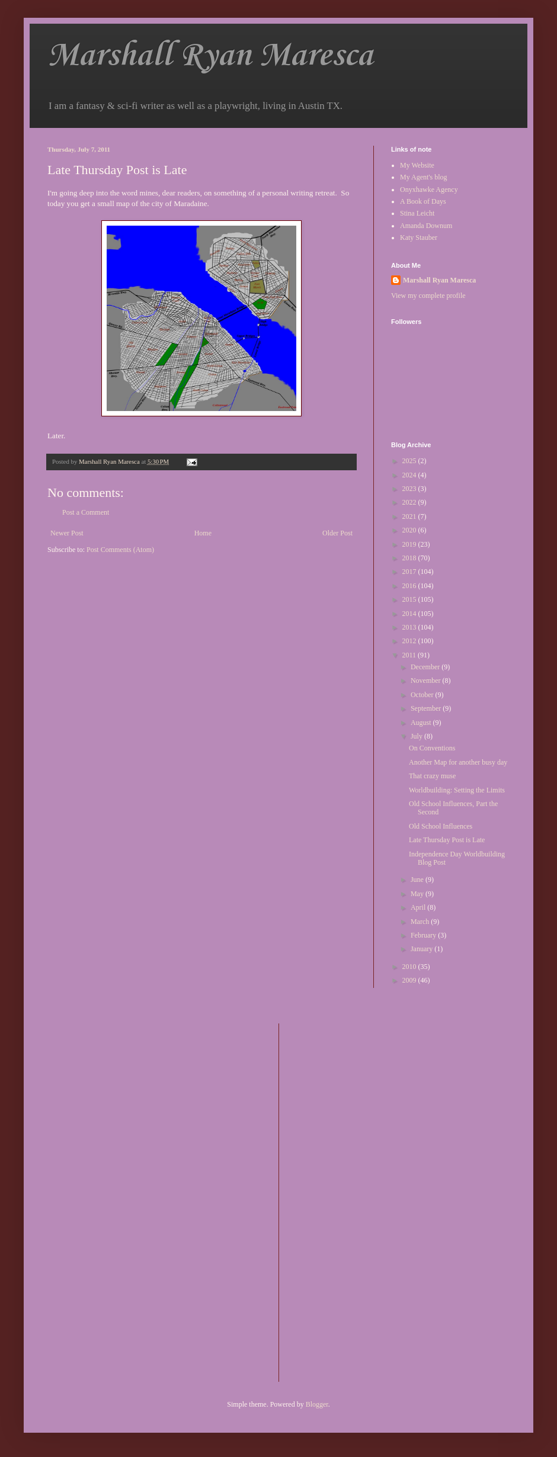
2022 (410, 502)
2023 (410, 488)
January (422, 949)
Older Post (337, 533)
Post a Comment (85, 512)
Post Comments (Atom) (120, 549)
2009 (410, 980)
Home (203, 533)
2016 (410, 586)
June (418, 879)
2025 (410, 461)
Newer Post (67, 533)
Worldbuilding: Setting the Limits (457, 790)
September (427, 708)
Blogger (317, 1404)
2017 (410, 571)
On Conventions (432, 748)
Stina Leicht (417, 213)
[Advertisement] (335, 1201)
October (423, 695)
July (417, 736)
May (418, 894)
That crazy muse (432, 776)
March (421, 921)
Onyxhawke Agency (429, 189)
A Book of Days (423, 201)
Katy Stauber (418, 237)
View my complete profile (428, 295)
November (427, 680)
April (419, 907)
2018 (410, 558)
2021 (410, 516)
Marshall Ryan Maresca (210, 56)
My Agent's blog (423, 177)
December (426, 667)
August (422, 722)
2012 (410, 641)
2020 (410, 530)
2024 (410, 475)
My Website (417, 165)
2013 (410, 627)
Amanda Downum (426, 226)
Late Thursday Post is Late (447, 840)
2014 (410, 613)
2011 (410, 655)
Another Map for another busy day (458, 762)
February (424, 935)
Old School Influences (440, 826)
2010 (410, 966)
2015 (410, 599)
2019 (410, 544)
